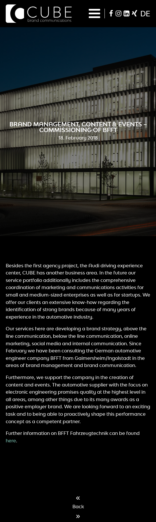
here (11, 440)
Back (78, 506)
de (145, 13)
